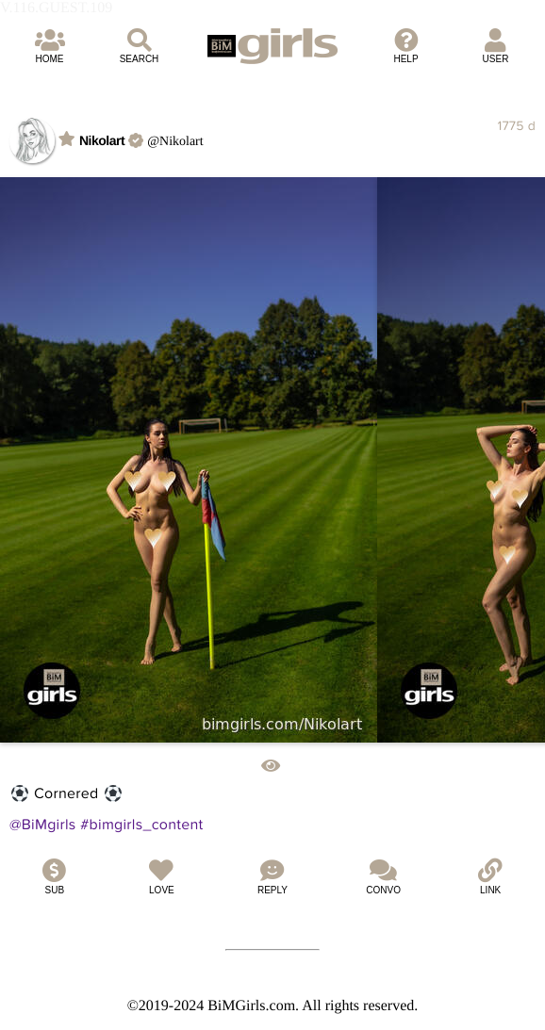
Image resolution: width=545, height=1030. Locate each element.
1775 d (516, 126)
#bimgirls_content (142, 824)
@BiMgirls (42, 824)
